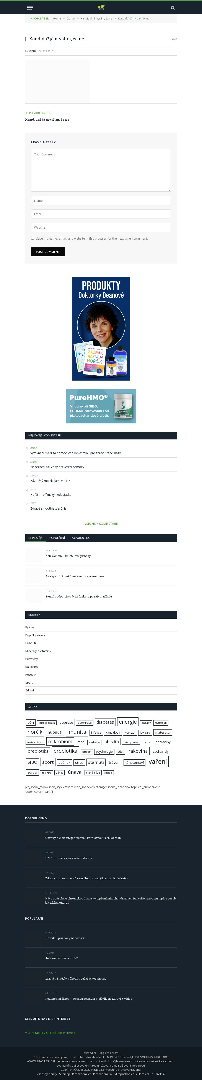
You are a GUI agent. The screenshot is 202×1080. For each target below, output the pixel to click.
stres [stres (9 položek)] (79, 762)
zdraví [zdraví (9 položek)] (32, 772)
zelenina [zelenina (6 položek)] (47, 772)
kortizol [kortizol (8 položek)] (130, 732)
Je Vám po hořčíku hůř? (61, 958)
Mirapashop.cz (124, 1074)
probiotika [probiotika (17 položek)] (65, 750)
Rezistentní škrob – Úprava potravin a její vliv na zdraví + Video (88, 999)
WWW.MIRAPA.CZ (38, 1061)
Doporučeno (81, 538)
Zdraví (29, 690)
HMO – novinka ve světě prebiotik (68, 858)
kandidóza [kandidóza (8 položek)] (113, 732)
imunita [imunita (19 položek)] (76, 731)
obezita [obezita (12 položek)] (111, 741)
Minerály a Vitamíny (38, 651)
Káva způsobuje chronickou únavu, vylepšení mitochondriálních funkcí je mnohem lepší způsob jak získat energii (110, 900)
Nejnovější (35, 538)
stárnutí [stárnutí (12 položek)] (96, 762)
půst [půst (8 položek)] (120, 751)
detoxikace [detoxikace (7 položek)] (85, 723)
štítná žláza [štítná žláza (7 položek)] (93, 773)
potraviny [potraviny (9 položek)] (163, 742)
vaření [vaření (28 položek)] (158, 761)
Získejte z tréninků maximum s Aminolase (75, 576)
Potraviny (31, 659)
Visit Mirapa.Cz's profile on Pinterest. (50, 1033)
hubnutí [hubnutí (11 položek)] (55, 732)
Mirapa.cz (97, 1070)
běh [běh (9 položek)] (31, 722)
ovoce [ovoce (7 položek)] (147, 742)
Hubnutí (30, 643)
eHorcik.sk (158, 1074)
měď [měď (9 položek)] (80, 742)
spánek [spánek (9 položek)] (64, 762)
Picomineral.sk (102, 1074)
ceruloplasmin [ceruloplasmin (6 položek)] (46, 722)
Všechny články (47, 1074)
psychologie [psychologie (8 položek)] (104, 751)
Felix (33, 461)
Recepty (30, 674)
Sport (29, 682)
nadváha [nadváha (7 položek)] (94, 742)
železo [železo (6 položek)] (108, 772)
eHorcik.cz (143, 1074)
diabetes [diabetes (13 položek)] (105, 722)
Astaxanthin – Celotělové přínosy (68, 556)
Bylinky (30, 627)
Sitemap (64, 1074)
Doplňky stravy (35, 635)
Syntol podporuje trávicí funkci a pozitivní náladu (79, 596)
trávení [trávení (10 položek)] (115, 762)
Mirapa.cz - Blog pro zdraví (101, 1053)
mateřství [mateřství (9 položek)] (162, 732)
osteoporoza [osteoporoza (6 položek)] (131, 742)
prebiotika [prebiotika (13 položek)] (38, 751)
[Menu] (30, 8)
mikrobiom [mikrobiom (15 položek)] (60, 741)
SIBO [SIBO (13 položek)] (32, 762)
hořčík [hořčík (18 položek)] (35, 731)
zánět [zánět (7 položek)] (59, 773)
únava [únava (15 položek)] (74, 772)
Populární (57, 538)
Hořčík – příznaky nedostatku (50, 494)
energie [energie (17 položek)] (128, 721)
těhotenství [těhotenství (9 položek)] (134, 762)
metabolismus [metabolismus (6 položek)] (35, 742)
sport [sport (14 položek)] (48, 762)
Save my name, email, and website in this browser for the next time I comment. (92, 238)
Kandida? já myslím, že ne (47, 119)
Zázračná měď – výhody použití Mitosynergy (75, 978)
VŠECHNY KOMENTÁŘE (101, 523)
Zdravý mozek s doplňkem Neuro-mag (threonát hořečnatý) (86, 878)
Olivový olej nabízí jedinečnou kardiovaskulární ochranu (83, 838)
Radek (33, 447)
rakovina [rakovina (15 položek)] (138, 751)
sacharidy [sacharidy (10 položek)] (161, 751)
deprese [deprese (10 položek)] (66, 722)
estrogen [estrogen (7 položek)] (161, 723)
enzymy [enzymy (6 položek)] (146, 722)
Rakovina (31, 667)
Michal (33, 51)
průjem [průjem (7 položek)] (86, 752)
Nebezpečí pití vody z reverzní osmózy (57, 467)
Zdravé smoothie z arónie (48, 508)
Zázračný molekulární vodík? (50, 481)
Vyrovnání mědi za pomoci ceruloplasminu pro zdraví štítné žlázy (75, 453)
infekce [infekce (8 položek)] (96, 732)
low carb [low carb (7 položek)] (145, 733)
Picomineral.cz (81, 1074)
